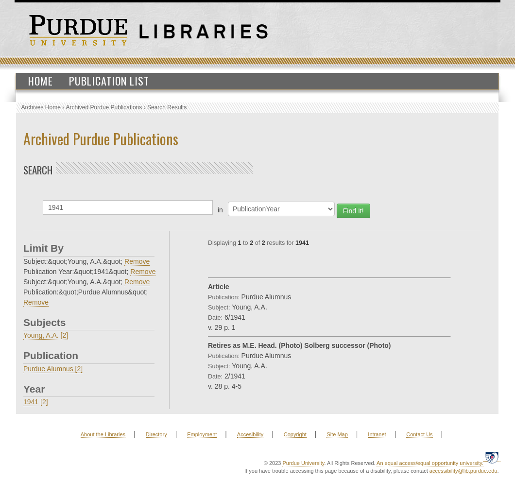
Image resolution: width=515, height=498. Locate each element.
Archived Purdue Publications (104, 107)
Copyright (295, 434)
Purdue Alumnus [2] (53, 369)
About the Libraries (103, 434)
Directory (156, 434)
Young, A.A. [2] (45, 335)
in (220, 210)
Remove (137, 261)
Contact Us (419, 434)
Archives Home (41, 107)
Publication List (109, 80)
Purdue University (303, 463)
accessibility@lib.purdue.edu (463, 471)
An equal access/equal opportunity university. (430, 463)
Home (40, 80)
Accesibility (250, 434)
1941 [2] (35, 402)
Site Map (336, 434)
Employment (202, 434)
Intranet (377, 434)
